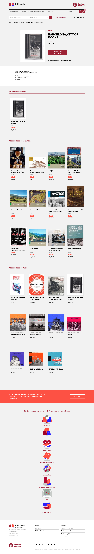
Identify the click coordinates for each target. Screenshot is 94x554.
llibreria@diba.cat (13, 535)
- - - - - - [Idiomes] (73, 11)
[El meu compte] (80, 11)
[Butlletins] (51, 544)
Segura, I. (23, 71)
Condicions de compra (67, 528)
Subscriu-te (78, 396)
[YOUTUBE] (78, 17)
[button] (83, 11)
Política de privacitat (66, 531)
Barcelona (69, 60)
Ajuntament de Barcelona (29, 73)
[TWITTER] (75, 17)
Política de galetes (66, 534)
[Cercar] (50, 17)
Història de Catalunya (59, 60)
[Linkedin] (48, 544)
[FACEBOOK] (84, 17)
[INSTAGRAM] (81, 17)
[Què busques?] (18, 17)
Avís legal (63, 525)
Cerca (61, 17)
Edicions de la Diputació (41, 531)
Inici (10, 22)
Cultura (50, 60)
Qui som (37, 525)
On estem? (38, 528)
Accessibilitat (65, 537)
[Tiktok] (54, 544)
